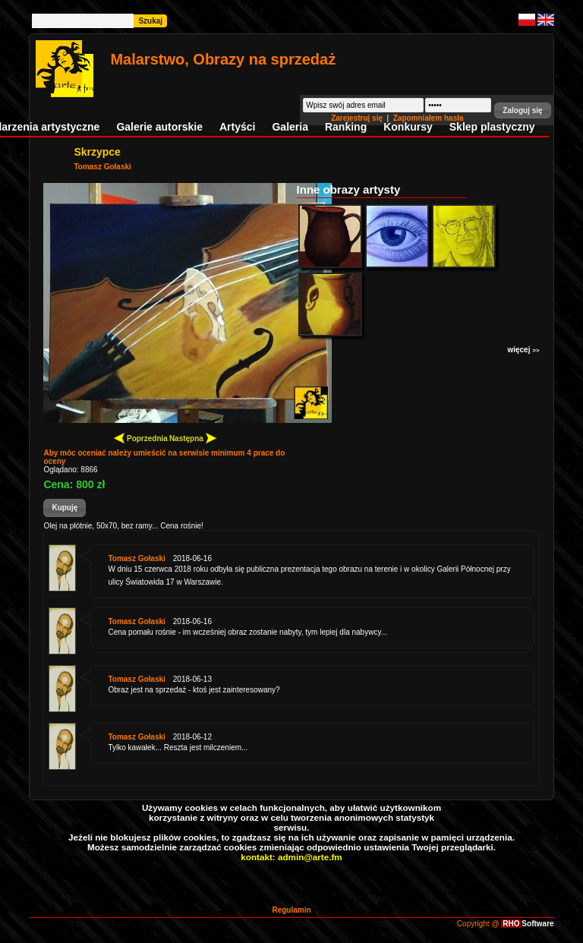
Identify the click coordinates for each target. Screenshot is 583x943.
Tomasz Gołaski (102, 166)
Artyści (237, 127)
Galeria (289, 127)
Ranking (346, 127)
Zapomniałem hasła (428, 118)
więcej (523, 349)
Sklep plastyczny (492, 127)
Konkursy (408, 127)
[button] (522, 110)
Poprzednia (141, 438)
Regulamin (291, 910)
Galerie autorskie (159, 127)
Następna (192, 438)
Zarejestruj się (358, 118)
